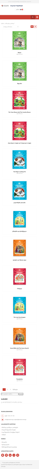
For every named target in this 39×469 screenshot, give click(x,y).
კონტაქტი (21, 1)
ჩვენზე (16, 1)
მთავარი (4, 442)
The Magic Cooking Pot (19, 172)
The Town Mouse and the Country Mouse (19, 112)
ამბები (4, 434)
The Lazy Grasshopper (19, 318)
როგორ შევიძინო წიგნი (9, 430)
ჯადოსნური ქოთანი (19, 202)
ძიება (21, 394)
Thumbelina (19, 379)
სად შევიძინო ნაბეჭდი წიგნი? (11, 432)
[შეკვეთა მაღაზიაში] (10, 26)
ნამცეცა (19, 288)
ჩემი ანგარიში (28, 1)
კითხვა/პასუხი (11, 1)
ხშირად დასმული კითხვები (10, 427)
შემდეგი (15, 389)
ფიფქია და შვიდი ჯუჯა (19, 260)
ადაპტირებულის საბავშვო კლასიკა (12, 402)
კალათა (18, 9)
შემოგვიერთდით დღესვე (9, 447)
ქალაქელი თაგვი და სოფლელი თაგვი (19, 143)
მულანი (19, 83)
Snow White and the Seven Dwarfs (19, 348)
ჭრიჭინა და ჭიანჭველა (19, 231)
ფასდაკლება (5, 444)
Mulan (19, 53)
